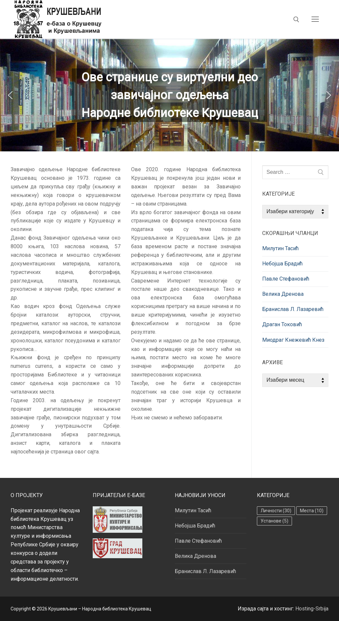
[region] (169, 95)
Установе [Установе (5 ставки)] (274, 521)
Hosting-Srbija (311, 608)
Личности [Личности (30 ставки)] (276, 510)
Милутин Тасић (280, 248)
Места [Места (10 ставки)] (311, 510)
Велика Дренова (283, 294)
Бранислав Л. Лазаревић (292, 309)
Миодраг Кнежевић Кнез (293, 340)
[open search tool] (296, 19)
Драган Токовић (282, 324)
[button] (10, 95)
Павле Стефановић (285, 279)
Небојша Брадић (282, 263)
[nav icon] (315, 19)
